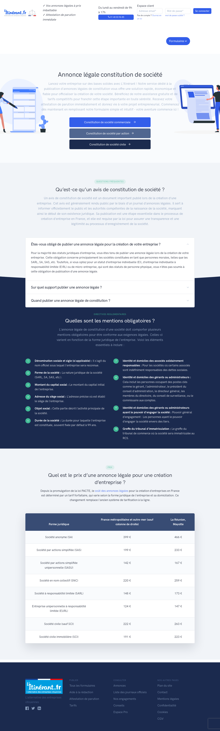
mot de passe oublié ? (174, 15)
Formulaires (176, 41)
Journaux (81, 40)
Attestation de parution (84, 698)
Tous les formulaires (82, 685)
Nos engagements (109, 40)
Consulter (60, 40)
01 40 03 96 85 (116, 17)
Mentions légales (168, 698)
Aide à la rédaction (81, 692)
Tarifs (73, 705)
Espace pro (155, 40)
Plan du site (164, 685)
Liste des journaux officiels (130, 692)
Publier (38, 40)
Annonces (119, 685)
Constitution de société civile (110, 144)
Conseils (134, 40)
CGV (160, 718)
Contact (162, 692)
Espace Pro (120, 712)
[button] (110, 244)
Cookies (162, 712)
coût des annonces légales (111, 490)
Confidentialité (166, 705)
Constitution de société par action (110, 133)
